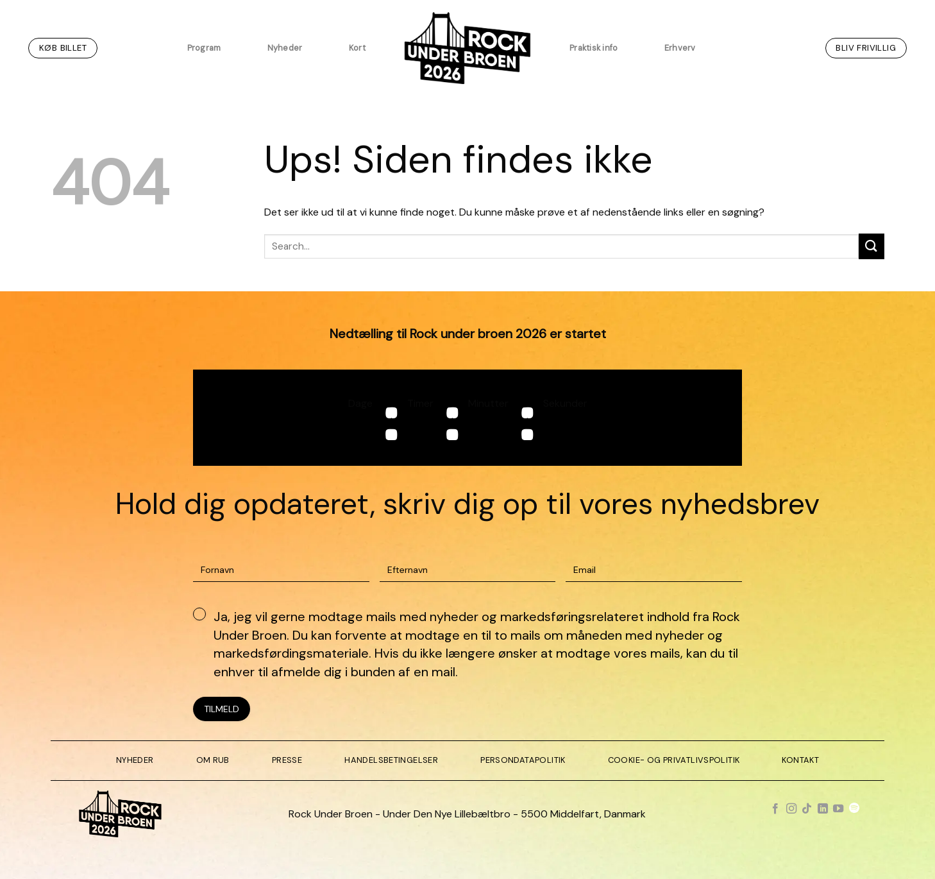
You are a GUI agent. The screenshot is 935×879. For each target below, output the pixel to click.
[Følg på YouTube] (838, 809)
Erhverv (680, 47)
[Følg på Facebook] (775, 809)
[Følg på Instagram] (791, 809)
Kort (357, 47)
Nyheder (285, 47)
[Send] (871, 246)
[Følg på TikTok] (807, 809)
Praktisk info (593, 47)
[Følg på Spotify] (854, 809)
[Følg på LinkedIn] (823, 809)
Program (204, 47)
